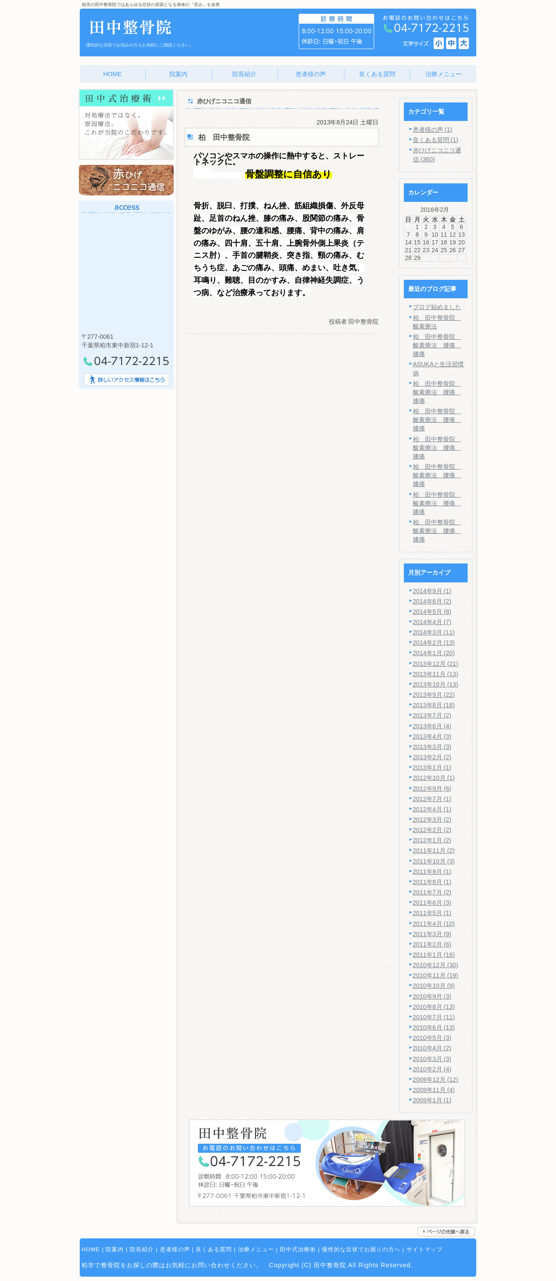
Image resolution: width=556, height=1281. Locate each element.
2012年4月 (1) (432, 809)
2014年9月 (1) (432, 591)
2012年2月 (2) (432, 829)
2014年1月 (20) (434, 653)
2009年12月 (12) (436, 1079)
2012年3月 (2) (432, 819)
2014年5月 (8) (432, 611)
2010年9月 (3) (432, 996)
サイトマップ (424, 1249)
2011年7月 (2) (432, 892)
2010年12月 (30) (436, 965)
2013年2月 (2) (432, 757)
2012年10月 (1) (434, 777)
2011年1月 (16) (434, 954)
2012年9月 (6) (432, 788)
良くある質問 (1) (436, 139)
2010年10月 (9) (434, 985)
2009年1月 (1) (432, 1100)
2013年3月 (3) (432, 746)
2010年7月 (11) (434, 1017)
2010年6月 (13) (434, 1027)
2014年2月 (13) (434, 642)
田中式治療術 (298, 1249)
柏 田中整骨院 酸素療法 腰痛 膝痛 (437, 345)
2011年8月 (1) (432, 882)
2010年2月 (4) (432, 1069)
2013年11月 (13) (436, 674)
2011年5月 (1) (432, 913)
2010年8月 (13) (434, 1006)
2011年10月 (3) (434, 861)
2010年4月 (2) (432, 1048)
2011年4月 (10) (434, 923)
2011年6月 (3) (432, 902)
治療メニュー (256, 1249)
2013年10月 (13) (436, 684)
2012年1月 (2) (432, 840)
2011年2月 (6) (432, 944)
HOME (90, 1249)
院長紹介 (142, 1249)
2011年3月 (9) (432, 934)
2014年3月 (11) (434, 632)
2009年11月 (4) (434, 1089)
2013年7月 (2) (432, 715)
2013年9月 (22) (434, 694)
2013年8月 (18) (434, 705)
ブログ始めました (437, 306)
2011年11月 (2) (434, 850)
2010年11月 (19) (436, 975)
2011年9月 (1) (432, 871)
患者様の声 (175, 1249)
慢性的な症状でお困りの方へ (361, 1249)
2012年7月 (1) (432, 798)
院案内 (115, 1249)
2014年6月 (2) (432, 601)
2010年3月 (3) (432, 1058)
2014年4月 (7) (432, 622)
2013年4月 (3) (432, 736)
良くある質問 (214, 1249)
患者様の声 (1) (433, 129)
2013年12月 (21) (436, 663)
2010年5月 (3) (432, 1037)
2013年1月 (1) (432, 767)
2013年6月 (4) (432, 726)
